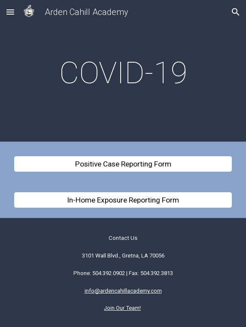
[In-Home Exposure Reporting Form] (123, 200)
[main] (123, 73)
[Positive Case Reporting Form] (123, 164)
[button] (10, 12)
